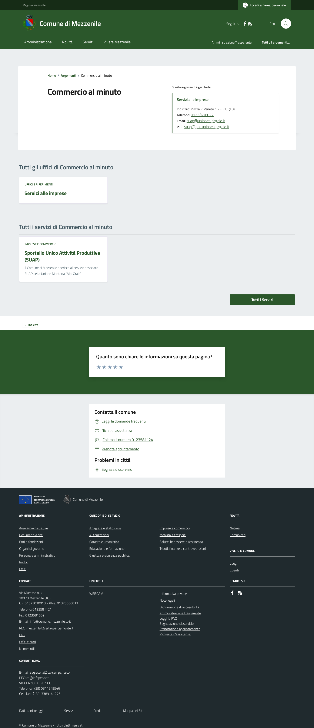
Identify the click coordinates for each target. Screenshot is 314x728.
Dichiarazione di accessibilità (179, 607)
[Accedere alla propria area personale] (264, 5)
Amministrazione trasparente (180, 613)
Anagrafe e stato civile (105, 528)
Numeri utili (27, 648)
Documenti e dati (31, 534)
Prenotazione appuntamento (180, 628)
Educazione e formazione (106, 548)
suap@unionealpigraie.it (206, 121)
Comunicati (237, 534)
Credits (98, 710)
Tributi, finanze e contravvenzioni (183, 548)
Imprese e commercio (40, 244)
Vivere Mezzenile (117, 42)
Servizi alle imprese (192, 99)
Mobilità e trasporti (173, 534)
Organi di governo (31, 548)
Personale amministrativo (37, 555)
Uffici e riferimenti (38, 184)
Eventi (234, 570)
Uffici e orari (27, 641)
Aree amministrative (33, 528)
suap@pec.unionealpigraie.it (206, 127)
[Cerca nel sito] (284, 23)
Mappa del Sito (133, 710)
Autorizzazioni (99, 534)
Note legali (167, 600)
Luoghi (234, 563)
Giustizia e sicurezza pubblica (109, 555)
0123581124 (42, 609)
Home (51, 75)
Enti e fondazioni (31, 541)
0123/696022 (202, 115)
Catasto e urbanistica (104, 541)
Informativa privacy (173, 593)
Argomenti (68, 75)
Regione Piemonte (34, 5)
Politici (23, 562)
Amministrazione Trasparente (232, 42)
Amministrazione (38, 42)
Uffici (22, 568)
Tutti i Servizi (262, 300)
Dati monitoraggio (31, 710)
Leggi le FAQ (168, 618)
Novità (67, 42)
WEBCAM (96, 593)
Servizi (88, 42)
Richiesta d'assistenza (175, 634)
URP (22, 635)
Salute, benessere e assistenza (181, 541)
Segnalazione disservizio (177, 623)
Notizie (235, 528)
